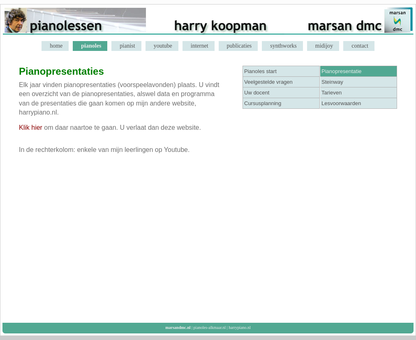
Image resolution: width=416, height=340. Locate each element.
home (56, 46)
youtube (163, 46)
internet (199, 46)
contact (359, 46)
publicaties (239, 46)
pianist (127, 46)
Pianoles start (260, 71)
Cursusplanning (262, 103)
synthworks (283, 46)
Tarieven (331, 93)
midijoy (324, 46)
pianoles (91, 46)
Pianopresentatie (341, 71)
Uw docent (256, 93)
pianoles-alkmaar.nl (210, 327)
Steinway (332, 82)
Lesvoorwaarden (341, 103)
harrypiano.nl (240, 327)
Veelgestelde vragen (268, 82)
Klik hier (30, 127)
